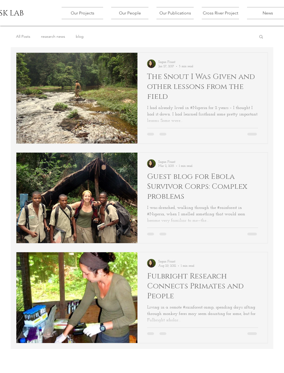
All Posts (23, 36)
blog (80, 36)
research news (53, 36)
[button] (84, 13)
